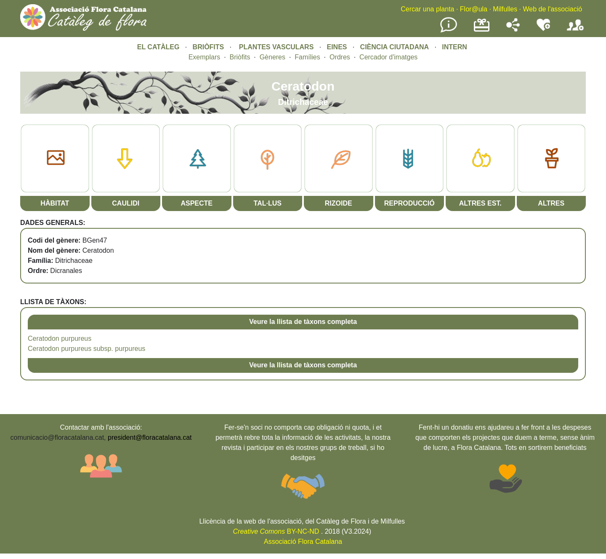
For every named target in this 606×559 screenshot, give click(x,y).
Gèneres (272, 57)
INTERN (454, 47)
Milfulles (505, 9)
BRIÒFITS (209, 47)
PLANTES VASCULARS (276, 47)
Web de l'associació (552, 9)
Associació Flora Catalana (303, 541)
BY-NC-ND (276, 531)
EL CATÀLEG (158, 47)
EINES (337, 47)
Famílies (307, 57)
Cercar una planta (427, 9)
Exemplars (205, 57)
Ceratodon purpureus (59, 338)
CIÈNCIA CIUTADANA (394, 47)
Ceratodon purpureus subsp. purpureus (86, 348)
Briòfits (240, 57)
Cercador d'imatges (388, 57)
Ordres (340, 57)
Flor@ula (473, 9)
